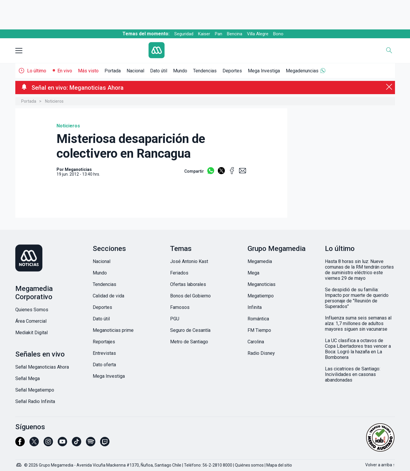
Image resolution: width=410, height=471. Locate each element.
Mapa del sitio (279, 465)
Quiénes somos (249, 465)
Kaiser (204, 33)
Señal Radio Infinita (35, 401)
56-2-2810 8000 (217, 465)
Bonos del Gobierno (190, 296)
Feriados (179, 273)
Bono (278, 33)
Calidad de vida (108, 296)
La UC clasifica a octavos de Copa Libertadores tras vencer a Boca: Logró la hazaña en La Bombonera (358, 349)
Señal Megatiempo (34, 390)
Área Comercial (31, 321)
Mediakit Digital (31, 332)
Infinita (255, 307)
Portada (112, 71)
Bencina (234, 33)
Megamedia (260, 261)
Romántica (258, 319)
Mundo (180, 71)
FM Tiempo (259, 330)
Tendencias (205, 71)
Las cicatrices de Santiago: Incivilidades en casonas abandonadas (352, 374)
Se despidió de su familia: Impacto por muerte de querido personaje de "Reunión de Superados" (357, 298)
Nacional (135, 71)
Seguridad (183, 33)
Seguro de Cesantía (190, 330)
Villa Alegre (257, 33)
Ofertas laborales (188, 284)
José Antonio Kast (189, 261)
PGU (174, 319)
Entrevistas (104, 353)
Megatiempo (261, 296)
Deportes (232, 71)
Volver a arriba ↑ (380, 464)
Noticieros (54, 101)
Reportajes (104, 341)
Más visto (88, 71)
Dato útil (158, 71)
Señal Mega (27, 378)
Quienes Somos (31, 309)
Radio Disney (261, 353)
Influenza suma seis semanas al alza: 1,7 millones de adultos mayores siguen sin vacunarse (358, 323)
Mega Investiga (264, 71)
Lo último (36, 71)
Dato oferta (104, 364)
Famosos (180, 307)
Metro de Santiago (189, 341)
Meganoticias (261, 284)
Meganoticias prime (113, 330)
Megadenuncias (302, 71)
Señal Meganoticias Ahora (42, 367)
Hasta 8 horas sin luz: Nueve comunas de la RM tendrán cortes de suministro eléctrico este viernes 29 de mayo (359, 270)
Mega (253, 273)
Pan (218, 33)
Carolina (256, 341)
